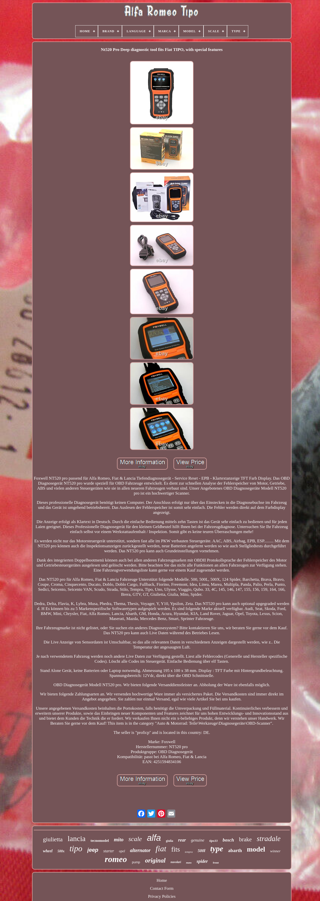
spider (202, 861)
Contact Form (162, 888)
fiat (161, 848)
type (216, 848)
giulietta (53, 839)
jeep (92, 850)
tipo (76, 848)
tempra (189, 851)
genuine (197, 840)
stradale (268, 839)
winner (275, 851)
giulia (169, 841)
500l (201, 850)
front (216, 862)
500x (61, 851)
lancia (77, 838)
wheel (47, 851)
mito (119, 840)
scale (135, 839)
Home (161, 880)
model (256, 849)
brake (245, 839)
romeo (116, 859)
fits (175, 849)
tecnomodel (99, 841)
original (155, 860)
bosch (228, 840)
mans (189, 862)
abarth (235, 850)
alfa (154, 838)
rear (182, 840)
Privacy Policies (162, 896)
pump (136, 862)
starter (108, 851)
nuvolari (175, 862)
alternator (140, 850)
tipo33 (213, 841)
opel (122, 851)
